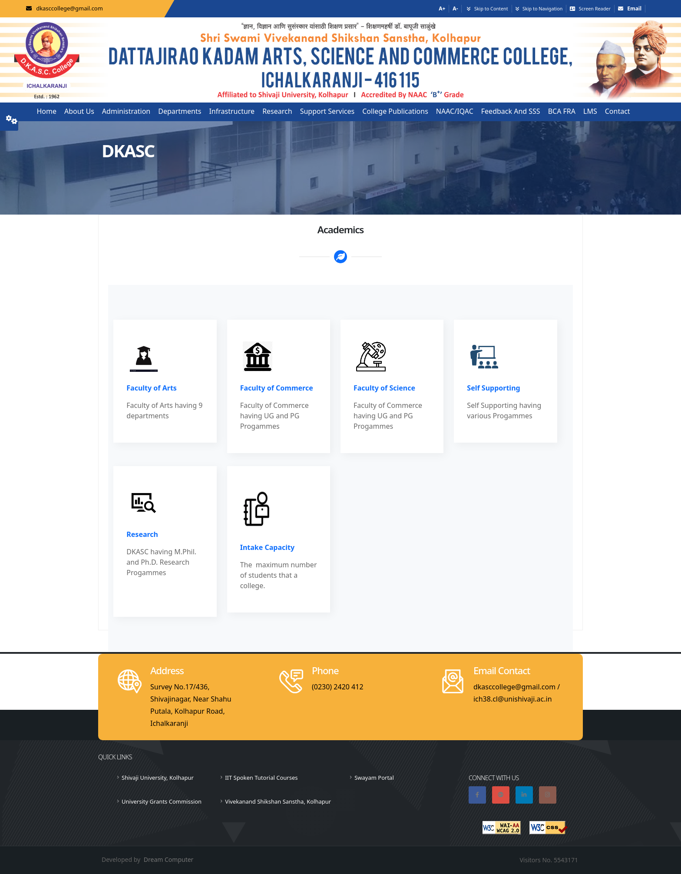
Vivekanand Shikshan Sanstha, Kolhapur (278, 801)
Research (277, 111)
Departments (179, 111)
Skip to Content (491, 8)
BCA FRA (561, 111)
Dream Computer (169, 859)
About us (79, 111)
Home (46, 111)
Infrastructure (232, 111)
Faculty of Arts (151, 388)
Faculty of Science (384, 388)
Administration (126, 111)
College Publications (395, 111)
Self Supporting (493, 388)
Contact (617, 111)
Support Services (327, 111)
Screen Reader (595, 8)
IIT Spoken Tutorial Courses (261, 777)
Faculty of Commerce (276, 388)
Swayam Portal (374, 777)
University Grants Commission (162, 801)
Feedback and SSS (510, 111)
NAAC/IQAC (454, 111)
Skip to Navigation (542, 8)
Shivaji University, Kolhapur (158, 777)
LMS (590, 111)
